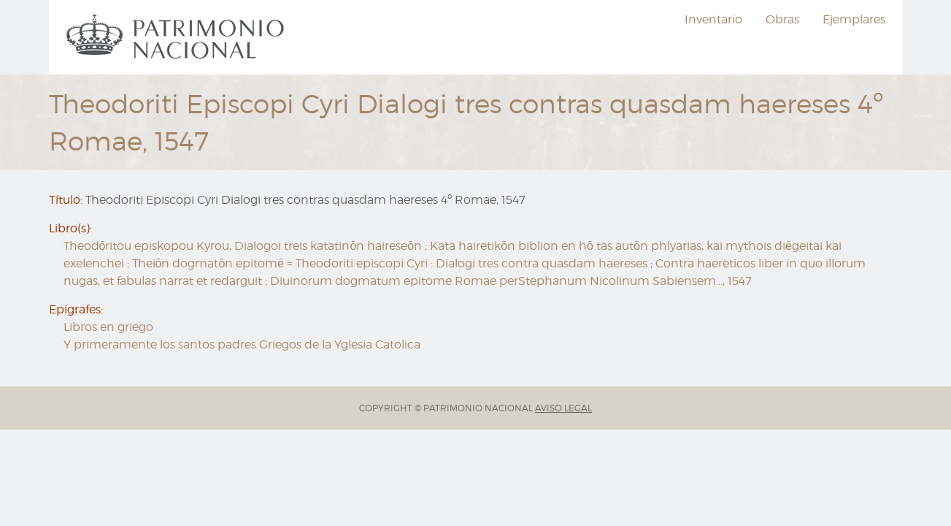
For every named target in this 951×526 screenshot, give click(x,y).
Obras (782, 19)
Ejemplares (854, 19)
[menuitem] (177, 37)
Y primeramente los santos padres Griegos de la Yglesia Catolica (241, 344)
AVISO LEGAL (563, 408)
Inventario (713, 19)
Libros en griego (108, 327)
